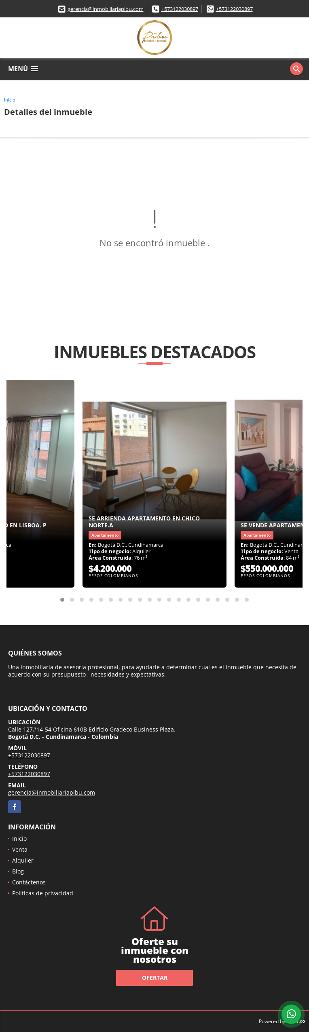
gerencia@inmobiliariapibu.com (106, 9)
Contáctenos (29, 882)
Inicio (9, 100)
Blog (18, 871)
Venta (20, 849)
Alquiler (23, 860)
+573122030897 (179, 9)
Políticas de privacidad (42, 893)
